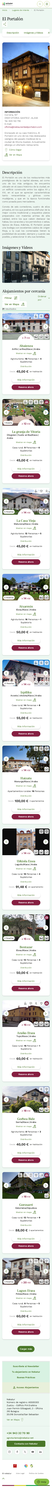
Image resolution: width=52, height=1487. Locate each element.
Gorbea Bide (26, 1119)
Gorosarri (26, 1205)
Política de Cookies (36, 1473)
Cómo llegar (13, 149)
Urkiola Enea (26, 861)
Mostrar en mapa (26, 353)
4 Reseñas (9, 597)
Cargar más (26, 1349)
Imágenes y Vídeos (33, 32)
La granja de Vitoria (26, 432)
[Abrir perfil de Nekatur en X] (25, 1452)
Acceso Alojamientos (26, 1387)
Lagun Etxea (26, 1291)
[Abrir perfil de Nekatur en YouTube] (32, 1452)
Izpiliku (26, 692)
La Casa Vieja (26, 521)
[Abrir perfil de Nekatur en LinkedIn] (40, 1452)
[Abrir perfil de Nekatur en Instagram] (9, 1452)
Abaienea (26, 346)
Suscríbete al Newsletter (26, 1366)
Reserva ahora (26, 387)
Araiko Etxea (26, 1033)
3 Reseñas (8, 1282)
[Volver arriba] (3, 1479)
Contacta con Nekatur (26, 1443)
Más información (26, 379)
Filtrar (11, 298)
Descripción (13, 32)
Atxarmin (26, 606)
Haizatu (26, 778)
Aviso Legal (20, 1473)
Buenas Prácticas (26, 1377)
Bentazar (26, 947)
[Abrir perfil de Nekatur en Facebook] (17, 1452)
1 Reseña (8, 423)
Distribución (25, 366)
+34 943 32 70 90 (18, 1433)
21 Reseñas (9, 683)
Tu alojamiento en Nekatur (26, 1372)
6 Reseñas (9, 512)
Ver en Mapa (13, 154)
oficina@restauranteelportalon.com (23, 127)
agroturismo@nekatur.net (20, 1438)
